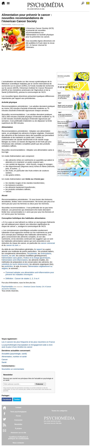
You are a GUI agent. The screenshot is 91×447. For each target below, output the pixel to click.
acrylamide (32, 253)
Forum (18, 416)
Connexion (18, 420)
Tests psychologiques (18, 412)
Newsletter (18, 424)
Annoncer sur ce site (18, 432)
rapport (39, 249)
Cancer (5, 359)
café (13, 256)
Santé (4, 362)
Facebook (7, 399)
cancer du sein (12, 245)
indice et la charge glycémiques (37, 258)
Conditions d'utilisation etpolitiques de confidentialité (18, 437)
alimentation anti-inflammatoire (15, 260)
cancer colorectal (48, 243)
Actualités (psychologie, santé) (14, 354)
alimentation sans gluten (12, 258)
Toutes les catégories (59, 411)
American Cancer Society (32, 286)
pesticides (9, 266)
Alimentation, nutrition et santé (14, 357)
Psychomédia (6, 24)
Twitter (17, 399)
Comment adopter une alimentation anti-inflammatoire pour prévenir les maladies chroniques (30, 273)
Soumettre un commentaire (13, 369)
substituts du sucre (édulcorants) (15, 264)
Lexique (18, 407)
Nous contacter (18, 443)
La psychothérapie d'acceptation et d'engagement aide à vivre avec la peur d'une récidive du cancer (27, 346)
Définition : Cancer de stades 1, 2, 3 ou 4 (22, 278)
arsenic (5, 256)
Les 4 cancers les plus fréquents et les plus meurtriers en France (28, 342)
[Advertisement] (28, 65)
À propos (18, 428)
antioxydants (46, 253)
